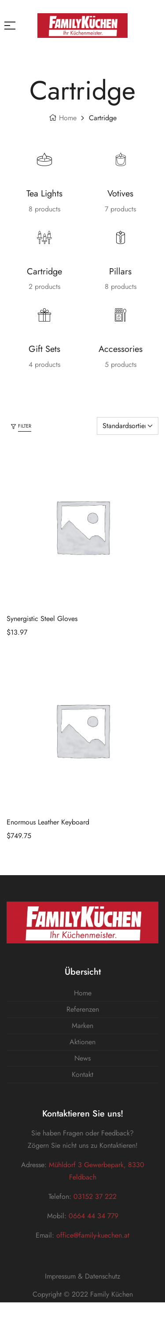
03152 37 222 (94, 1196)
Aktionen (82, 1042)
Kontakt (82, 1074)
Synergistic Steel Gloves (42, 619)
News (82, 1058)
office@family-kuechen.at (92, 1235)
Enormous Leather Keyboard (48, 822)
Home (68, 118)
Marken (82, 1025)
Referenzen (82, 1009)
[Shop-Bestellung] (127, 426)
